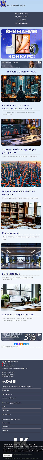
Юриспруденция (11, 233)
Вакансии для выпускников (11, 419)
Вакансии (5, 427)
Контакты (5, 430)
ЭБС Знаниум (6, 414)
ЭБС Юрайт (5, 410)
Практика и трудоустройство (11, 403)
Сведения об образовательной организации (17, 387)
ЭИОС (3, 407)
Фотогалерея (6, 423)
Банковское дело (11, 273)
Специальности (7, 394)
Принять (7, 455)
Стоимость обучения (9, 398)
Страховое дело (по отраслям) (18, 314)
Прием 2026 (6, 390)
